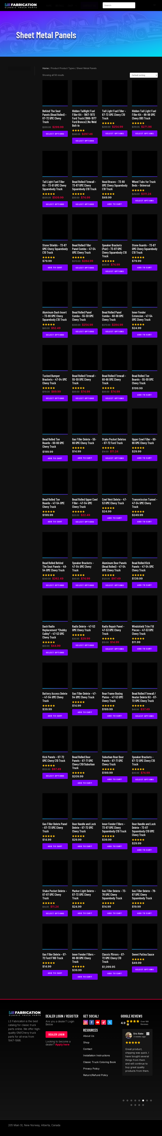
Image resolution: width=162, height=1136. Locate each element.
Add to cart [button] (114, 204)
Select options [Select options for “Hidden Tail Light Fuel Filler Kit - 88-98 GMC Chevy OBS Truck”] (144, 133)
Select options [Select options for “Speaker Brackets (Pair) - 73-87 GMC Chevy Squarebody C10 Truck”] (115, 271)
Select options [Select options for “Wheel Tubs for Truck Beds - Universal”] (144, 200)
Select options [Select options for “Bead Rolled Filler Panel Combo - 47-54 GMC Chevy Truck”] (85, 267)
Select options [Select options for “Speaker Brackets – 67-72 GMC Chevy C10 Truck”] (144, 779)
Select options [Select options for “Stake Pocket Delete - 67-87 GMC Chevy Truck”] (55, 913)
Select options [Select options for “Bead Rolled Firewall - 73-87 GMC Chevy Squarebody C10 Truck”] (85, 204)
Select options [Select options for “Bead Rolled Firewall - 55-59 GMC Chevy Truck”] (85, 398)
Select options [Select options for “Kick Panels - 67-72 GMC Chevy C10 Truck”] (55, 775)
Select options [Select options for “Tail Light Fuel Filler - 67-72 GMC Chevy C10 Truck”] (115, 133)
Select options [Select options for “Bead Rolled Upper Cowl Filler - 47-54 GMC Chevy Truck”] (85, 521)
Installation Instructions (96, 1055)
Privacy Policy (91, 1068)
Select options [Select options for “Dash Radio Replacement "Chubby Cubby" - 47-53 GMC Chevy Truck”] (55, 652)
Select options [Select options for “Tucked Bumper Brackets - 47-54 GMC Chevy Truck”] (55, 398)
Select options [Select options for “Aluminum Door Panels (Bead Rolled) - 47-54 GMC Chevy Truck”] (115, 585)
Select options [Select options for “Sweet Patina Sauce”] (144, 969)
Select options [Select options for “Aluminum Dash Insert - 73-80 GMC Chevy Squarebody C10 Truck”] (55, 334)
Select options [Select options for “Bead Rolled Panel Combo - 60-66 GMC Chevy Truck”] (115, 331)
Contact (87, 1048)
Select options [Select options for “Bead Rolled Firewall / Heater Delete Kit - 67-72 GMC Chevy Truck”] (144, 716)
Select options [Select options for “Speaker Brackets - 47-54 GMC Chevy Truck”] (85, 585)
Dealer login (56, 1034)
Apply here (62, 1044)
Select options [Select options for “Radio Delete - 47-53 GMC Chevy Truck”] (85, 645)
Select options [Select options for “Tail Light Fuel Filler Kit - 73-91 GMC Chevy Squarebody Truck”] (55, 204)
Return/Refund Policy (95, 1075)
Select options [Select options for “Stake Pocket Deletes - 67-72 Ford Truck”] (115, 458)
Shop (86, 1042)
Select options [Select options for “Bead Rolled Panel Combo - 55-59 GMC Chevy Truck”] (85, 331)
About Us (88, 1035)
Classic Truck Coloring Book (99, 1062)
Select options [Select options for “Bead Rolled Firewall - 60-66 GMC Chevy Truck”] (115, 398)
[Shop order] (144, 75)
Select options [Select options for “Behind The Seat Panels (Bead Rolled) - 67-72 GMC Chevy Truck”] (55, 133)
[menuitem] (49, 5)
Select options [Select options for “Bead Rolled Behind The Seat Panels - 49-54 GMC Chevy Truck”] (55, 585)
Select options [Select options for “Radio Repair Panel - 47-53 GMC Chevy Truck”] (115, 649)
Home (45, 68)
